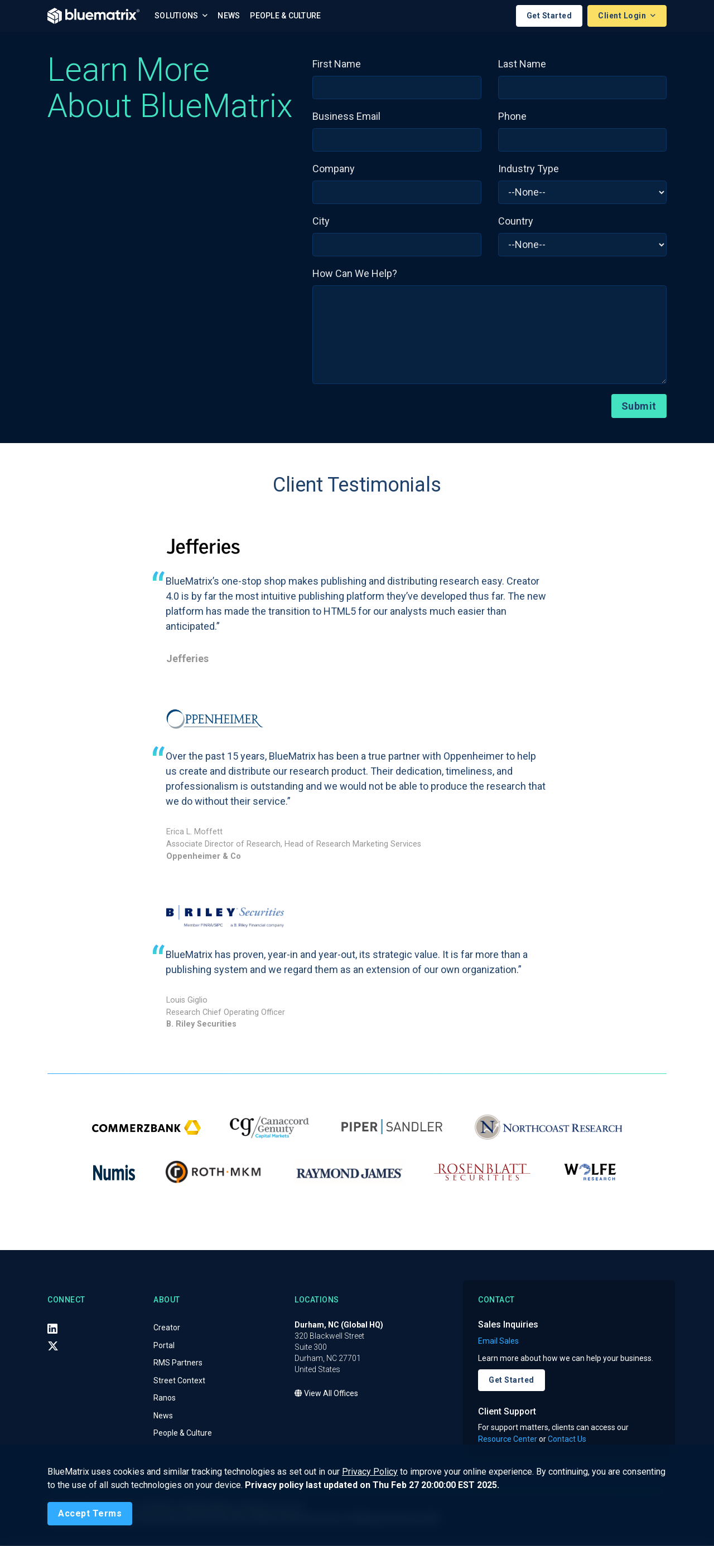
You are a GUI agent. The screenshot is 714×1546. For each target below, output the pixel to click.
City (321, 221)
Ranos (164, 1398)
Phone (512, 117)
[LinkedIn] (52, 1329)
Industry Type (528, 169)
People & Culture (285, 16)
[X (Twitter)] (53, 1347)
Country (515, 221)
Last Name (522, 64)
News (229, 16)
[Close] (89, 1513)
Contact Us (567, 1439)
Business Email (346, 117)
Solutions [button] (177, 16)
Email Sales (498, 1341)
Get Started (549, 16)
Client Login (623, 16)
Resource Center (507, 1439)
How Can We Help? (354, 274)
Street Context (179, 1381)
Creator (166, 1328)
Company (333, 169)
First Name (336, 64)
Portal (164, 1345)
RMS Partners (177, 1363)
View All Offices (326, 1394)
